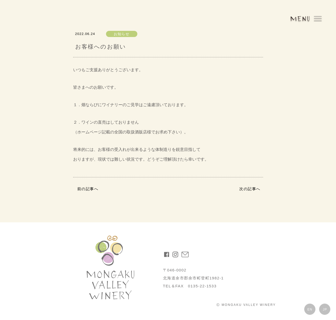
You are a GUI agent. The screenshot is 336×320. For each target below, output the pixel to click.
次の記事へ (250, 189)
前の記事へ (88, 189)
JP (325, 309)
